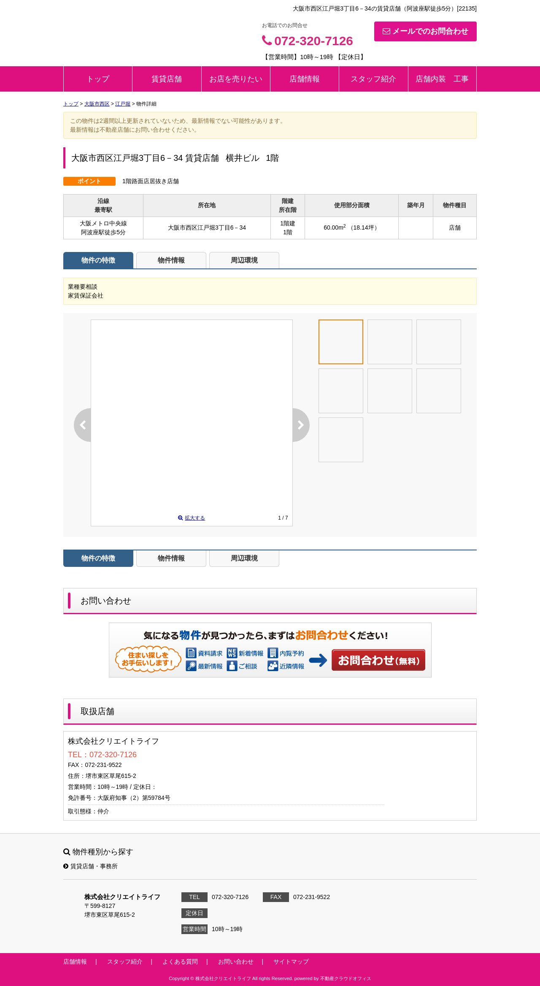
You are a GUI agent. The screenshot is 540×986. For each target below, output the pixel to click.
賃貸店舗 (166, 79)
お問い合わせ (378, 659)
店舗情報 (304, 79)
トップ (97, 79)
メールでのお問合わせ (425, 31)
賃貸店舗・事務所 (90, 866)
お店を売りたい (235, 79)
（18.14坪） (364, 227)
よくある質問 (180, 961)
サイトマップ (291, 961)
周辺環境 (244, 260)
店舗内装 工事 (442, 79)
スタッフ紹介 (373, 79)
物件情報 (171, 260)
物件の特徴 (98, 260)
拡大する (191, 518)
